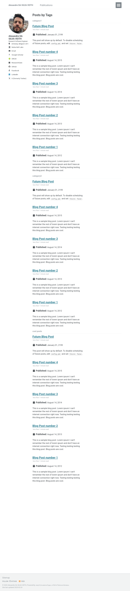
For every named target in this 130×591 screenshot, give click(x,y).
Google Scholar (16, 61)
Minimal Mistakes (66, 585)
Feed (23, 581)
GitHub (14, 581)
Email (12, 57)
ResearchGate (15, 69)
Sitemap (6, 577)
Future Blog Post (43, 27)
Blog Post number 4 (45, 58)
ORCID (13, 65)
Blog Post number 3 (45, 93)
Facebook (14, 77)
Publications (51, 5)
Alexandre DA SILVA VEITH (22, 5)
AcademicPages (47, 585)
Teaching (77, 5)
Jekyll (38, 585)
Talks (65, 5)
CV (87, 5)
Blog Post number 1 (45, 163)
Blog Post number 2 (45, 128)
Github (13, 73)
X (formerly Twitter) (17, 85)
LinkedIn (13, 81)
